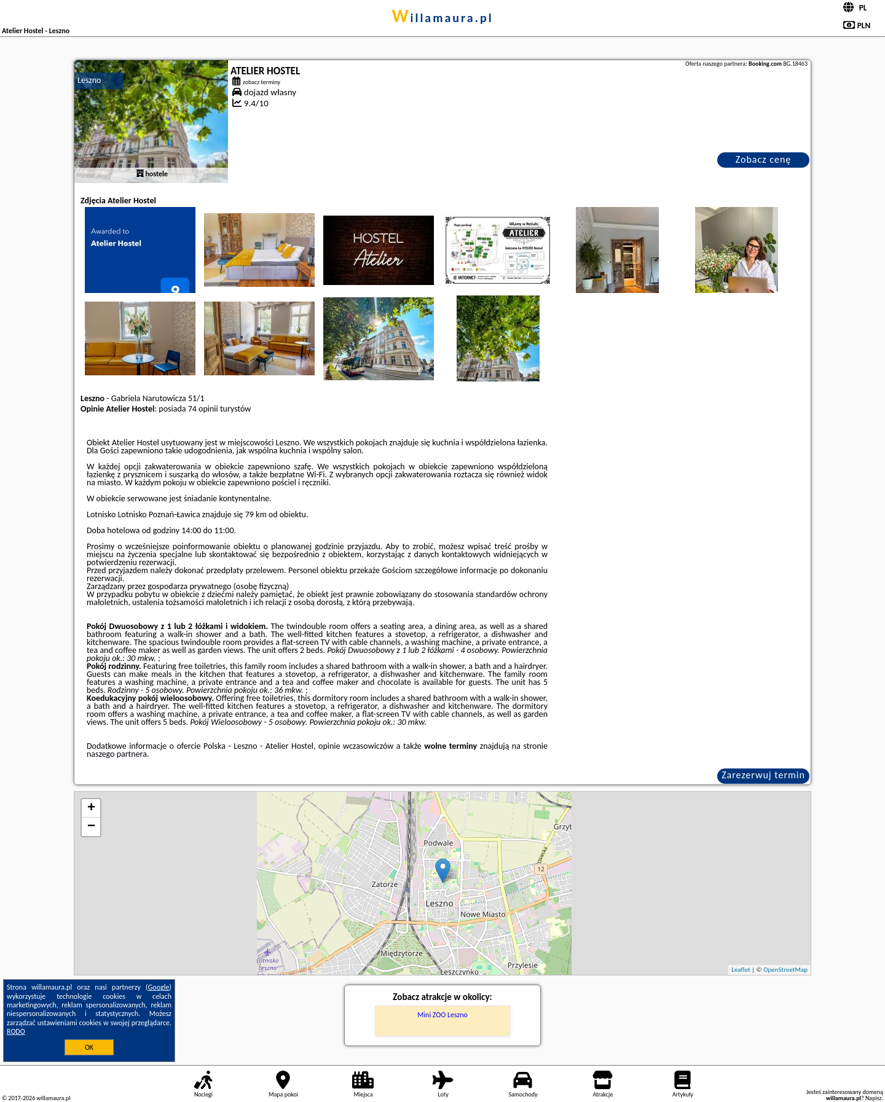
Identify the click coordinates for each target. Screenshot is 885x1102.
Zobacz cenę (764, 159)
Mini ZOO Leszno (442, 1014)
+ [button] (91, 808)
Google (159, 987)
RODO (16, 1031)
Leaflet (740, 970)
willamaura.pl (442, 17)
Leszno (89, 80)
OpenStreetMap (785, 970)
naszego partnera (117, 754)
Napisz (873, 1098)
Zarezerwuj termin (763, 775)
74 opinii (203, 409)
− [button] (91, 827)
